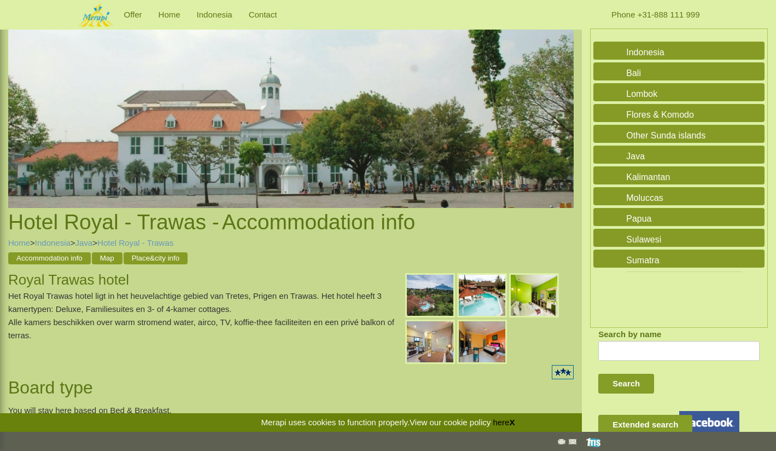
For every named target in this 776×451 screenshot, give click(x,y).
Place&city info (155, 258)
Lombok (641, 94)
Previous (19, 107)
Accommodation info (49, 258)
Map (107, 258)
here (501, 422)
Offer (133, 14)
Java (84, 242)
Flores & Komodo (660, 114)
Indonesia (214, 14)
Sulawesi (643, 239)
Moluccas (644, 198)
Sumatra (642, 260)
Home (169, 14)
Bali (633, 73)
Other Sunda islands (665, 135)
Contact (263, 14)
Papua (638, 218)
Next (563, 107)
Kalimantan (648, 177)
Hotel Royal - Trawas (135, 242)
